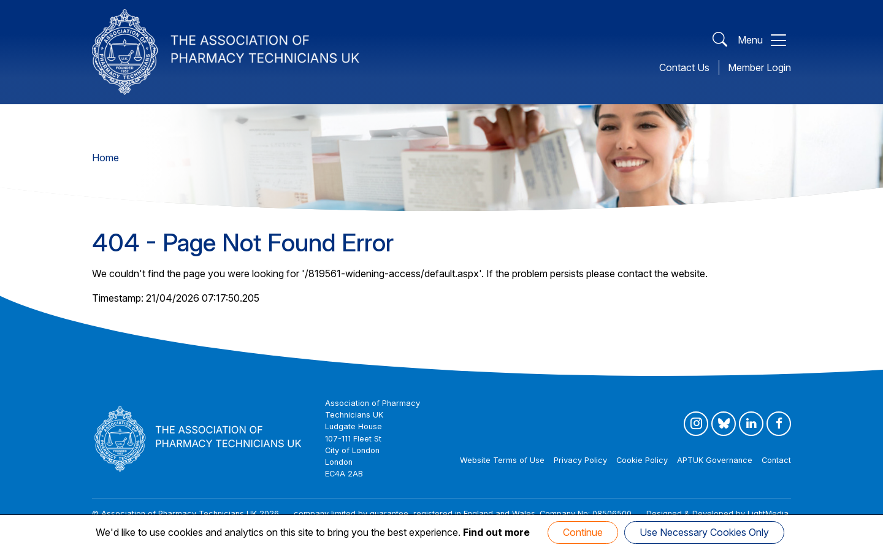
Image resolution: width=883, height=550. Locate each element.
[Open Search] (720, 40)
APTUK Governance (714, 460)
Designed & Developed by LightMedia (717, 513)
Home (105, 157)
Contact (776, 460)
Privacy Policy (580, 460)
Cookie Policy (642, 460)
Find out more (496, 532)
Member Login (759, 67)
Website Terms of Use (502, 460)
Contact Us (684, 67)
